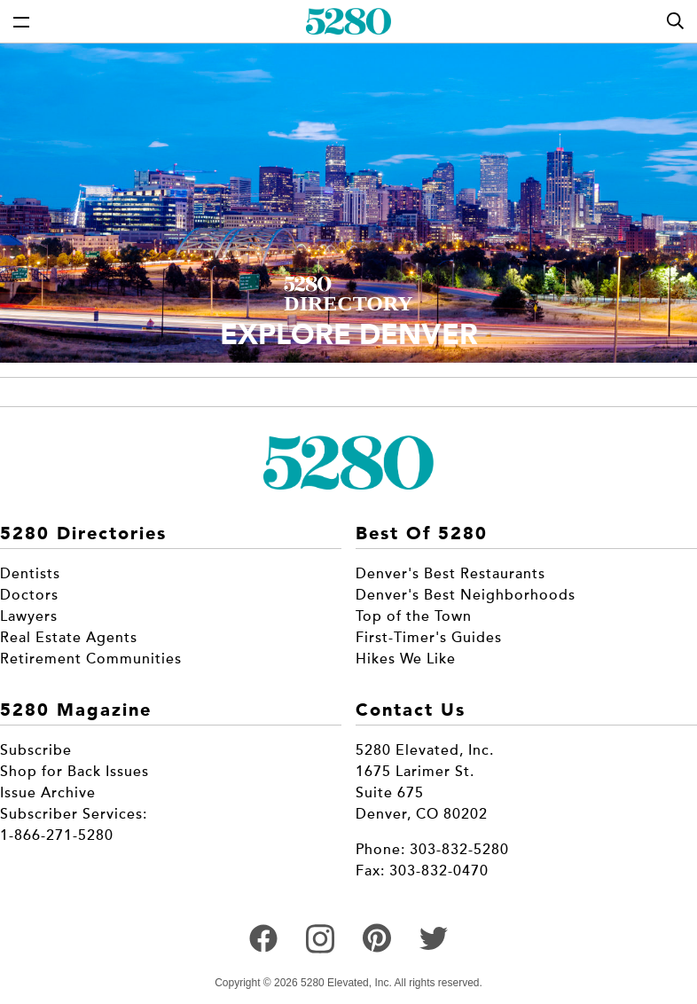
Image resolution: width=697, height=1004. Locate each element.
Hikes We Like (406, 659)
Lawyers (29, 616)
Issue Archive (48, 793)
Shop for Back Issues (74, 771)
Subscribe (36, 750)
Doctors (29, 595)
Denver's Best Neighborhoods (466, 595)
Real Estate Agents (68, 638)
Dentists (30, 574)
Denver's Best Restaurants (450, 574)
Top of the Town (414, 616)
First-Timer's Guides (429, 638)
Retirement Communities (91, 659)
